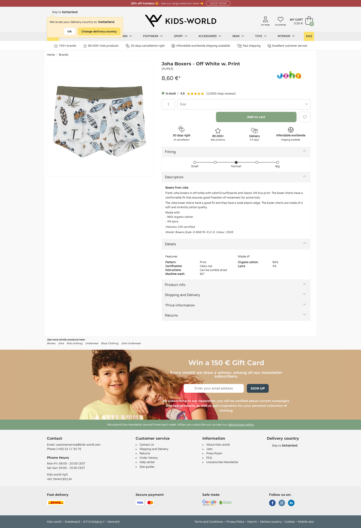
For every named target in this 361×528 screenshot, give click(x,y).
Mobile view (306, 521)
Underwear (91, 343)
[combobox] (244, 104)
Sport (180, 36)
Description (174, 177)
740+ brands (65, 46)
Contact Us (147, 444)
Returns (171, 315)
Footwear (153, 36)
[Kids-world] (180, 21)
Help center (147, 462)
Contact (54, 438)
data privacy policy (241, 425)
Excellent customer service (287, 46)
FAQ (209, 457)
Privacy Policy (235, 521)
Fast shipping (249, 46)
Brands (63, 54)
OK (69, 31)
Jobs (209, 449)
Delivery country (270, 521)
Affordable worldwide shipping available (201, 46)
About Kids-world (218, 444)
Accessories (209, 36)
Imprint (252, 521)
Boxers (51, 343)
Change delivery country (99, 31)
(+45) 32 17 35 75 (69, 449)
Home (51, 54)
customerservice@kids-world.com (78, 444)
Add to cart (256, 117)
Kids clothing (74, 343)
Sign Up (258, 388)
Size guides (147, 466)
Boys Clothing (109, 343)
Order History (149, 457)
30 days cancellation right (145, 45)
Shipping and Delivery (182, 295)
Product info (175, 285)
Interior (286, 36)
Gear (238, 36)
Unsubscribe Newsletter (222, 462)
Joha (61, 343)
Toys (261, 36)
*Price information (180, 305)
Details (170, 244)
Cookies (290, 521)
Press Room (214, 453)
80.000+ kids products (101, 46)
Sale (309, 36)
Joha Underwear (131, 343)
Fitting (170, 152)
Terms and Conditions (209, 521)
